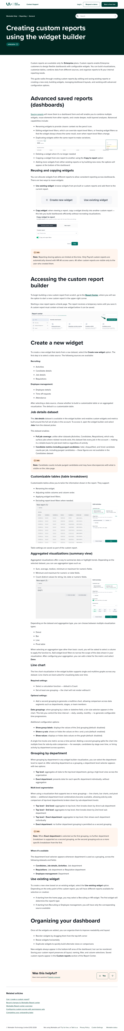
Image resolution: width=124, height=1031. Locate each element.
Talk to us (74, 1027)
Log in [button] (79, 4)
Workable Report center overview (19, 1006)
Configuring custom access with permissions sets (25, 1009)
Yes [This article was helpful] (103, 975)
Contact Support (32, 4)
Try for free (65, 1027)
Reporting (22, 16)
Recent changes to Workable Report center (23, 1002)
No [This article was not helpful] (112, 975)
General (32, 16)
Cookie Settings (97, 1027)
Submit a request (54, 977)
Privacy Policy (85, 1027)
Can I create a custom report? (17, 999)
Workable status (111, 1027)
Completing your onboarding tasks (19, 1012)
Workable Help (11, 16)
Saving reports (37, 114)
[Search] (96, 16)
